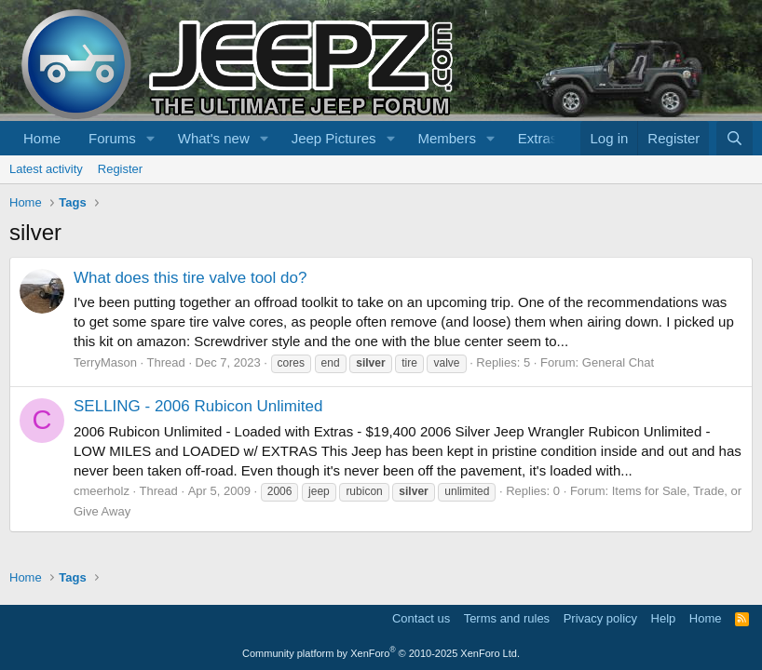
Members (446, 138)
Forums (112, 138)
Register (120, 169)
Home (42, 138)
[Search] (734, 138)
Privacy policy (600, 618)
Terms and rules (507, 618)
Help (663, 618)
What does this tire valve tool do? (190, 278)
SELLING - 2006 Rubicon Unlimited (198, 406)
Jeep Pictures (334, 138)
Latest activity (46, 169)
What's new (214, 138)
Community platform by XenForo (381, 653)
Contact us (421, 618)
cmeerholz (101, 491)
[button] (151, 138)
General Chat (618, 362)
